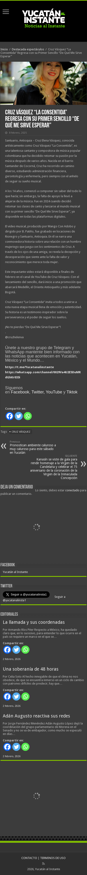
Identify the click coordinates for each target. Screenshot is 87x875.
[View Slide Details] (36, 528)
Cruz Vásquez (21, 431)
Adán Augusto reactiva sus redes (36, 716)
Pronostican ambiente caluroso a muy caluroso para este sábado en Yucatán (33, 447)
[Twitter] (19, 416)
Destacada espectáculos (28, 49)
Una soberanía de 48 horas (30, 669)
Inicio (4, 49)
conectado (72, 490)
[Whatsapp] (28, 416)
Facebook (20, 392)
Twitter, (38, 392)
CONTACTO (29, 858)
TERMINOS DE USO (53, 858)
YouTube (54, 392)
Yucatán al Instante (15, 572)
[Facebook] (10, 416)
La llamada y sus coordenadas (34, 622)
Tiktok (72, 392)
